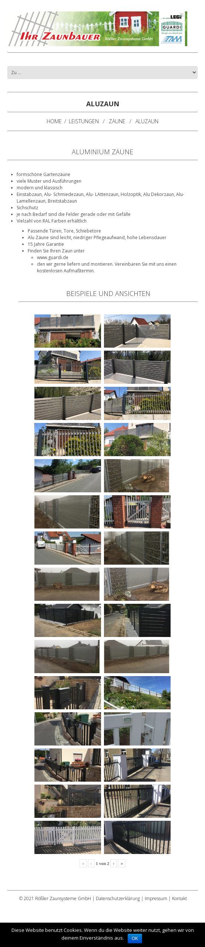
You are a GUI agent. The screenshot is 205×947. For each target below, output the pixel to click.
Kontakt (179, 898)
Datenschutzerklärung (118, 898)
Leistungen (84, 121)
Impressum (156, 898)
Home (54, 121)
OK (135, 938)
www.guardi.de (52, 257)
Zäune (117, 121)
